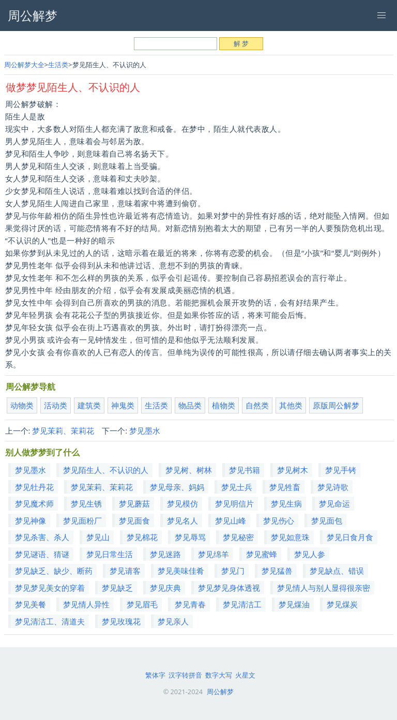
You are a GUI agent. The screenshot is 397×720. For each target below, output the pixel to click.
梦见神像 (30, 520)
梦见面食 (134, 520)
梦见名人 (182, 520)
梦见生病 (286, 503)
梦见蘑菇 (134, 503)
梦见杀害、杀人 (42, 537)
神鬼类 (122, 405)
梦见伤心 (278, 520)
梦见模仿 (182, 503)
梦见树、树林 (188, 470)
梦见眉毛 (142, 604)
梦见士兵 (236, 487)
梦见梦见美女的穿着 (50, 588)
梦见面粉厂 (82, 520)
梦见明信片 (234, 503)
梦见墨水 (144, 430)
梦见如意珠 (290, 537)
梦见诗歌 (332, 487)
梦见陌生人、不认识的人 (105, 470)
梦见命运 (334, 503)
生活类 (58, 64)
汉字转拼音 (185, 675)
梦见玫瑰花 (121, 621)
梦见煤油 (294, 604)
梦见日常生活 (109, 554)
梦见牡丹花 (34, 487)
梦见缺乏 (117, 588)
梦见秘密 (238, 537)
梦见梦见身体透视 (229, 588)
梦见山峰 (230, 520)
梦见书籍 (244, 470)
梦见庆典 (165, 588)
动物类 (22, 405)
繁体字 (155, 675)
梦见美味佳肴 (181, 570)
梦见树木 (292, 470)
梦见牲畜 (284, 487)
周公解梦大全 (24, 64)
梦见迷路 (165, 554)
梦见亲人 (173, 621)
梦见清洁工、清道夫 (50, 621)
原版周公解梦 (336, 405)
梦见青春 (190, 604)
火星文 (245, 675)
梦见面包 (326, 520)
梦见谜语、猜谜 (42, 554)
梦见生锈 (86, 503)
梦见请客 (125, 570)
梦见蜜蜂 (261, 554)
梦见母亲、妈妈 (177, 487)
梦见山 (98, 537)
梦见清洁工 (242, 604)
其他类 (290, 405)
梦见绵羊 (213, 554)
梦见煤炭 (342, 604)
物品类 (190, 405)
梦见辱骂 (190, 537)
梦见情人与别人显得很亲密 (323, 588)
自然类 (257, 405)
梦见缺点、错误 (337, 570)
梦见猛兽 (277, 570)
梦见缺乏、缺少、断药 (54, 570)
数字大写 (218, 675)
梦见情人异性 (86, 604)
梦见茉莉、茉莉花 (63, 430)
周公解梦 (220, 691)
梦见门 (233, 570)
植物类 (223, 405)
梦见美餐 (30, 604)
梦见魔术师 (34, 503)
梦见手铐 (340, 470)
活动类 (55, 405)
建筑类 (89, 405)
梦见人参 (309, 554)
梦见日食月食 (350, 537)
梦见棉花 (142, 537)
